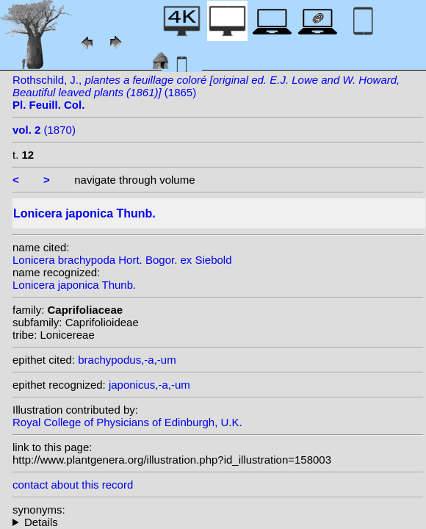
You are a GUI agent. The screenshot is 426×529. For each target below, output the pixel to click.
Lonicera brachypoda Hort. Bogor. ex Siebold (122, 259)
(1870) (44, 129)
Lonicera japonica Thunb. (74, 284)
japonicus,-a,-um (149, 384)
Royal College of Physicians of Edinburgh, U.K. (127, 422)
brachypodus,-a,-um (127, 359)
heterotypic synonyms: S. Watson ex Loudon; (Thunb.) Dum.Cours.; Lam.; (218, 522)
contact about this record (72, 484)
